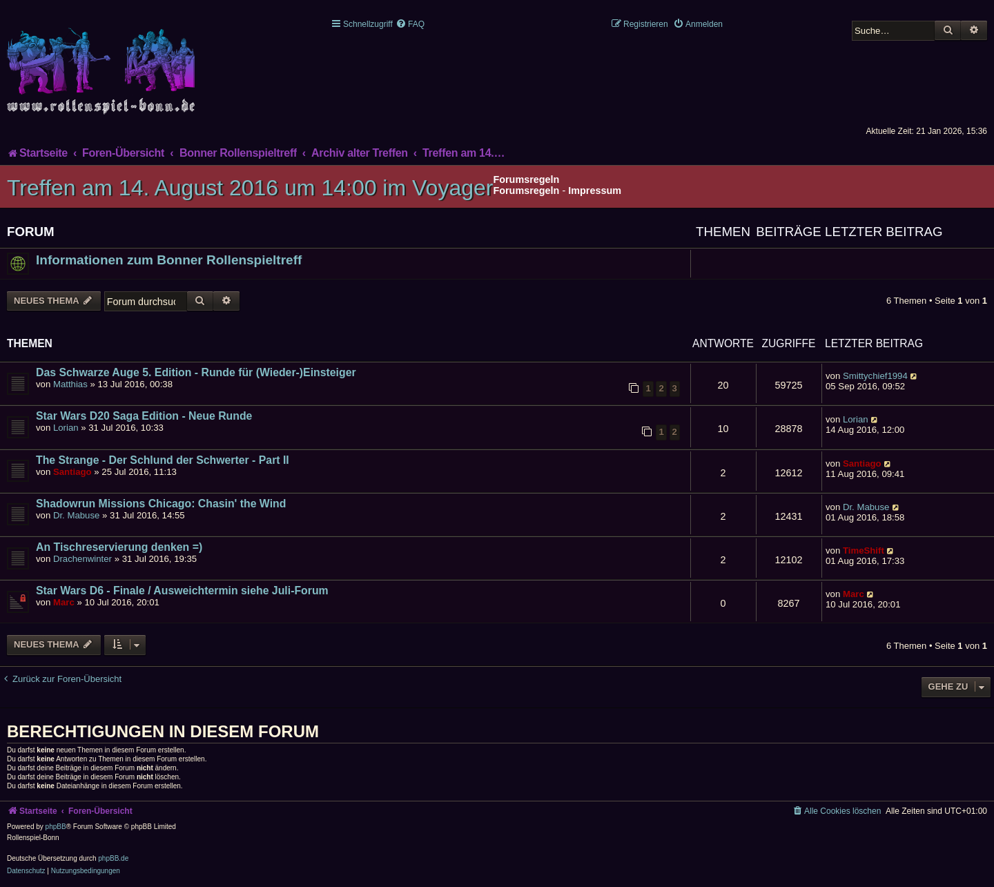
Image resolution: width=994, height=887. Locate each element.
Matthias (70, 384)
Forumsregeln (526, 190)
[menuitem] (410, 24)
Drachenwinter (82, 559)
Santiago (72, 472)
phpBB (56, 826)
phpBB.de (113, 858)
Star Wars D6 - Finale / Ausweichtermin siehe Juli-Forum (182, 590)
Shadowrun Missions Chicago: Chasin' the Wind (161, 503)
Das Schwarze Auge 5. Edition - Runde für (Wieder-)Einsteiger (196, 372)
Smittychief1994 (875, 376)
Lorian (66, 427)
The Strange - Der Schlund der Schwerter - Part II (162, 460)
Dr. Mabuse (76, 515)
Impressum (594, 190)
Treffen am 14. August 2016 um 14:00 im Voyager (250, 187)
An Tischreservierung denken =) (119, 547)
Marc (64, 602)
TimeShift (863, 550)
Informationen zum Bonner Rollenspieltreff (169, 260)
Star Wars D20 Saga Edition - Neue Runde (144, 416)
